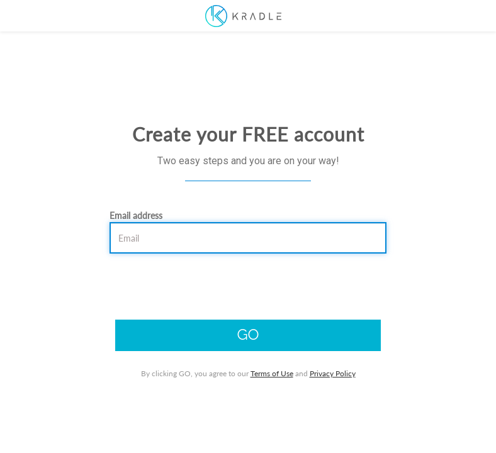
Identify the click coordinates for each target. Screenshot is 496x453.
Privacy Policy (333, 373)
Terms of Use (272, 373)
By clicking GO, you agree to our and (248, 373)
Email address (136, 215)
